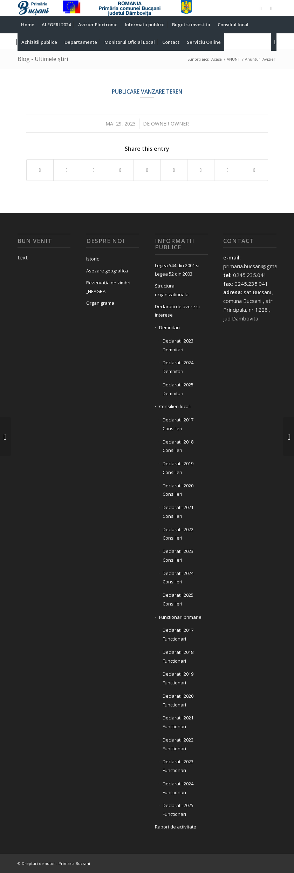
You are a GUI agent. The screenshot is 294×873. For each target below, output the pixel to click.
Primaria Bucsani (74, 863)
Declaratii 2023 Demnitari (178, 345)
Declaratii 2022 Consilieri (178, 533)
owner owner (170, 123)
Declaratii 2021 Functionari (178, 722)
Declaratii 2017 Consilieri (178, 424)
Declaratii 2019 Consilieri (178, 467)
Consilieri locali (175, 406)
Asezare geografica (107, 271)
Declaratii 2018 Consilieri (178, 446)
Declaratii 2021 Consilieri (178, 511)
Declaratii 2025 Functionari (178, 809)
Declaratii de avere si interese (177, 310)
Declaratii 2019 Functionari (178, 678)
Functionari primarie (180, 617)
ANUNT (233, 59)
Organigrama (100, 303)
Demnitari (169, 327)
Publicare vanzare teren (147, 91)
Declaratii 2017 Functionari (178, 634)
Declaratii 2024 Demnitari (178, 366)
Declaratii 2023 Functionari (178, 765)
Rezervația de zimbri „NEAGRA (108, 287)
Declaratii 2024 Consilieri (178, 577)
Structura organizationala (172, 290)
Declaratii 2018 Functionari (178, 656)
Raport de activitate (175, 827)
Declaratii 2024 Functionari (178, 788)
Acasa (216, 59)
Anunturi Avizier (260, 59)
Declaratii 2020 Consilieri (178, 490)
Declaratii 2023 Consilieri (178, 555)
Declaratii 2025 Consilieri (178, 599)
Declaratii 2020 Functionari (178, 700)
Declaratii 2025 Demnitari (178, 389)
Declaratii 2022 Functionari (178, 744)
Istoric (92, 259)
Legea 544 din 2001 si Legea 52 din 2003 (177, 269)
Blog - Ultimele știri (43, 59)
